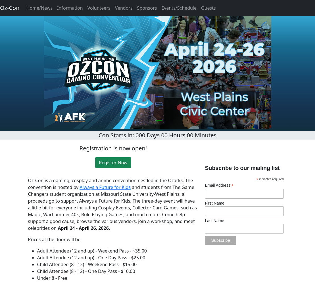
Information (70, 8)
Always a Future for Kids (105, 187)
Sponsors (147, 8)
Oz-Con (10, 8)
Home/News (39, 8)
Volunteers (98, 8)
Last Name (214, 220)
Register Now (113, 162)
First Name (214, 203)
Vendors (124, 8)
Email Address (219, 185)
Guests (208, 8)
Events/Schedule (179, 8)
